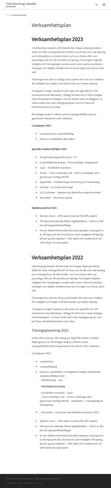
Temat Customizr (37, 483)
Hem (8, 15)
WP (15, 483)
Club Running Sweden (23, 479)
